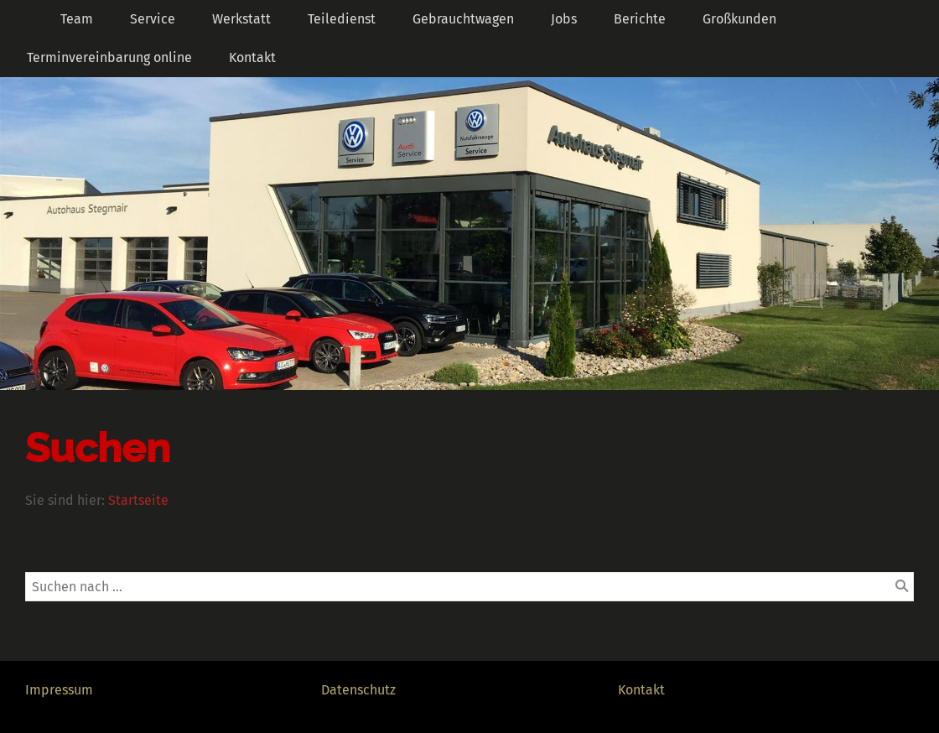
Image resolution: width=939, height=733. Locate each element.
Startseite (138, 500)
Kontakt (641, 690)
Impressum (59, 690)
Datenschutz (358, 690)
